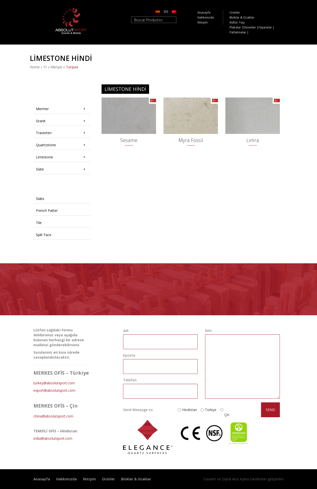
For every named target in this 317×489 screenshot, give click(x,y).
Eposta (129, 355)
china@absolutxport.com (53, 416)
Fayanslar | (266, 27)
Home (35, 67)
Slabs (40, 198)
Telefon (130, 380)
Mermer (42, 108)
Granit (41, 121)
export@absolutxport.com (54, 390)
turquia (72, 67)
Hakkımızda (205, 17)
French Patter (47, 210)
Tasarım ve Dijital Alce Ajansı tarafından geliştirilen (243, 479)
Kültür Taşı (237, 22)
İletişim (202, 22)
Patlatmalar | (239, 32)
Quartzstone (46, 145)
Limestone (44, 157)
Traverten (44, 132)
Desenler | (251, 27)
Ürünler (235, 12)
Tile (39, 222)
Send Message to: (138, 409)
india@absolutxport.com (52, 438)
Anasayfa (204, 12)
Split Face (43, 234)
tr (45, 67)
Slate (40, 169)
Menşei (56, 67)
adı (126, 330)
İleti (208, 330)
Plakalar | (236, 27)
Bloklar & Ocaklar (242, 17)
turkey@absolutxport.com (54, 383)
